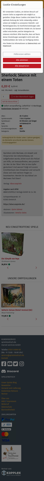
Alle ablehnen (22, 60)
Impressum (7, 46)
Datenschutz (32, 43)
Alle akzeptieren (22, 66)
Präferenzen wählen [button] (22, 54)
